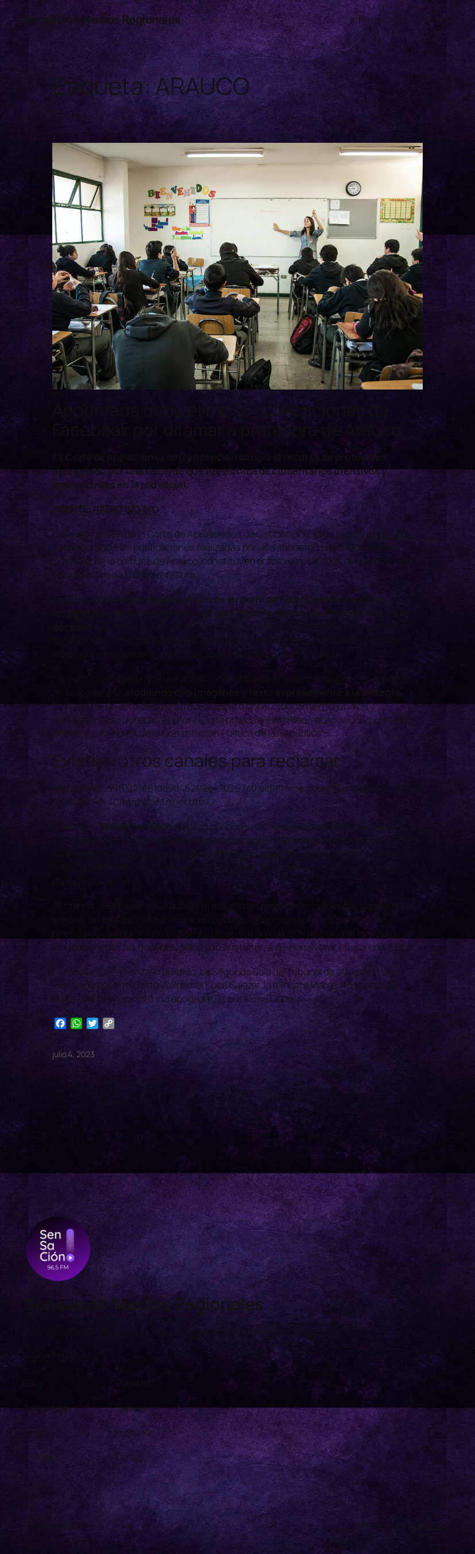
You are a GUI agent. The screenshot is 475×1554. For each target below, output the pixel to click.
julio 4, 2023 (73, 1054)
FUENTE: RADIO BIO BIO (105, 509)
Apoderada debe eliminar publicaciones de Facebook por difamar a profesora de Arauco (226, 419)
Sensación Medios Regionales (102, 19)
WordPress (432, 1524)
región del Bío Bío (373, 533)
